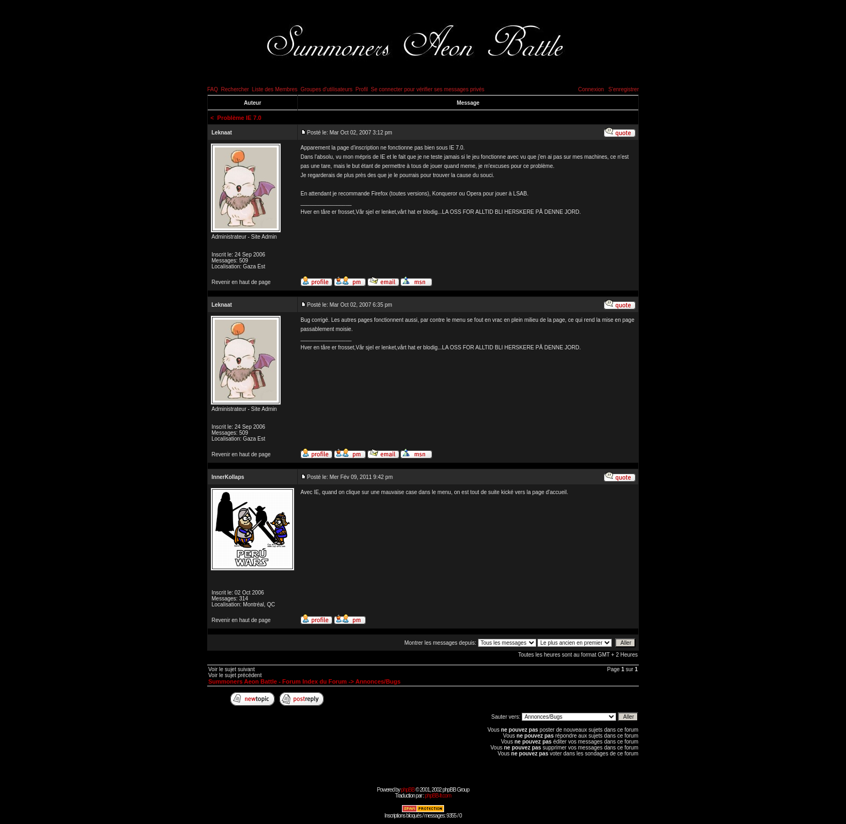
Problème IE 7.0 (239, 117)
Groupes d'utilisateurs (326, 89)
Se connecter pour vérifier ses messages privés (428, 89)
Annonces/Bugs (378, 681)
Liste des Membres (274, 89)
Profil (362, 89)
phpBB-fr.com (438, 796)
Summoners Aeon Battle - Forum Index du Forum (277, 681)
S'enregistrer (624, 89)
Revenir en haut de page (241, 282)
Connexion (591, 89)
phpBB (407, 790)
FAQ (212, 89)
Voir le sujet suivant (231, 669)
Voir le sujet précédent (235, 675)
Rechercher (235, 89)
